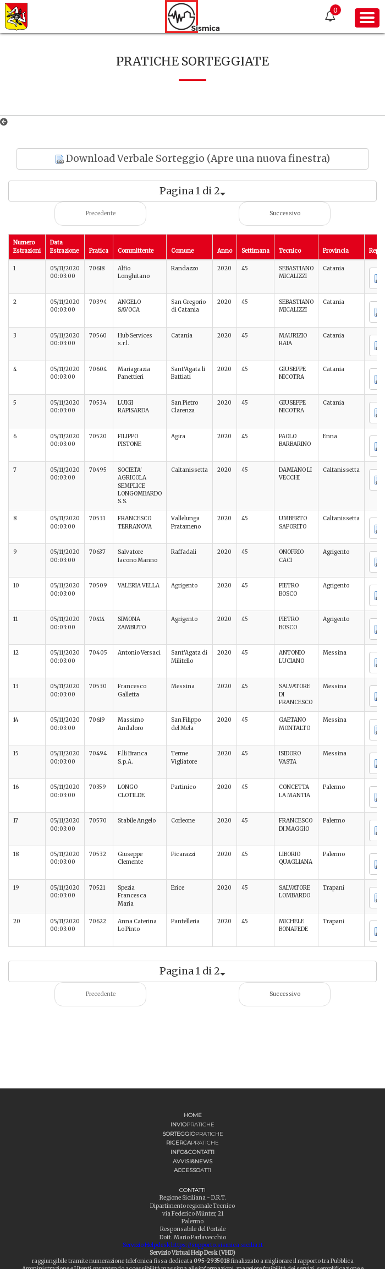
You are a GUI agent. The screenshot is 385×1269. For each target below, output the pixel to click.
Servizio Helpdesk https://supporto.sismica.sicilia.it (193, 1245)
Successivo (285, 213)
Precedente (101, 213)
